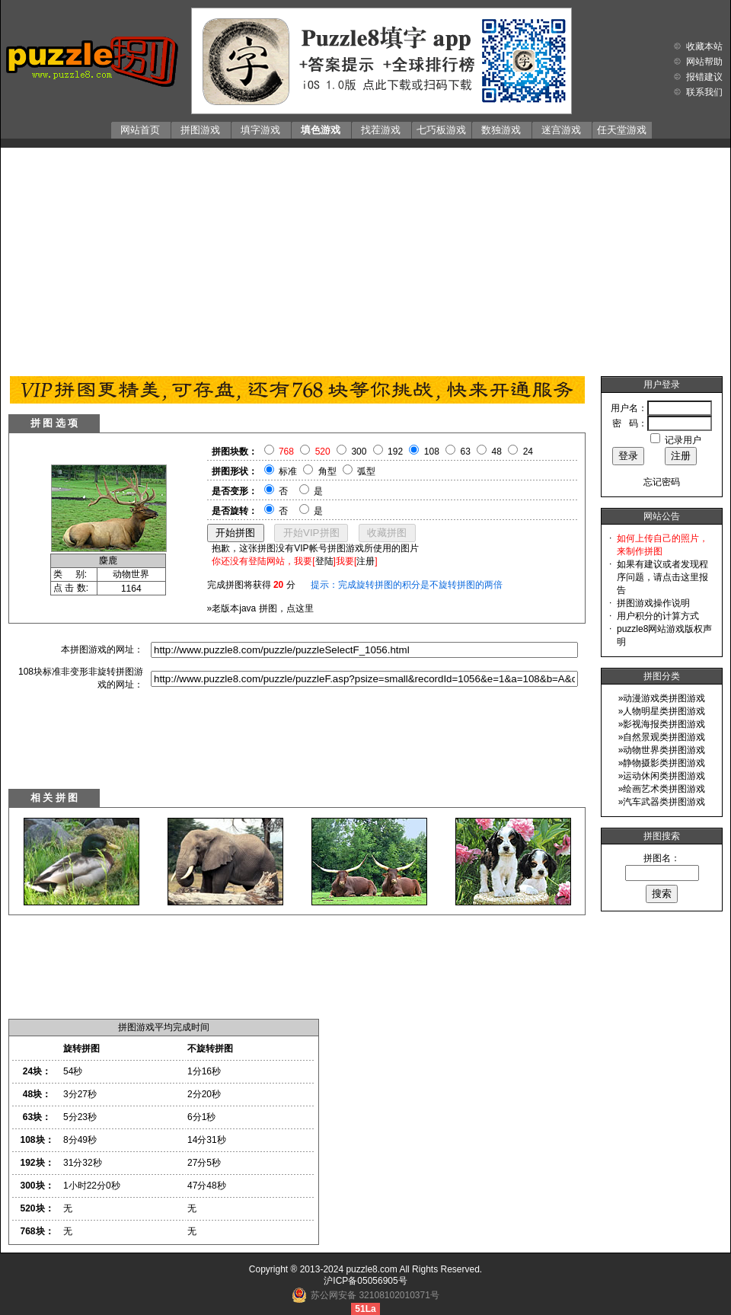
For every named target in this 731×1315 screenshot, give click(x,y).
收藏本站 (704, 46)
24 (528, 451)
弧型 (366, 471)
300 (358, 451)
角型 (327, 471)
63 (466, 451)
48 (497, 451)
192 (395, 451)
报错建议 (704, 77)
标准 (288, 471)
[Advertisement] (365, 258)
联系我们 (704, 92)
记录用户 (683, 440)
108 (431, 451)
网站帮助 (704, 61)
